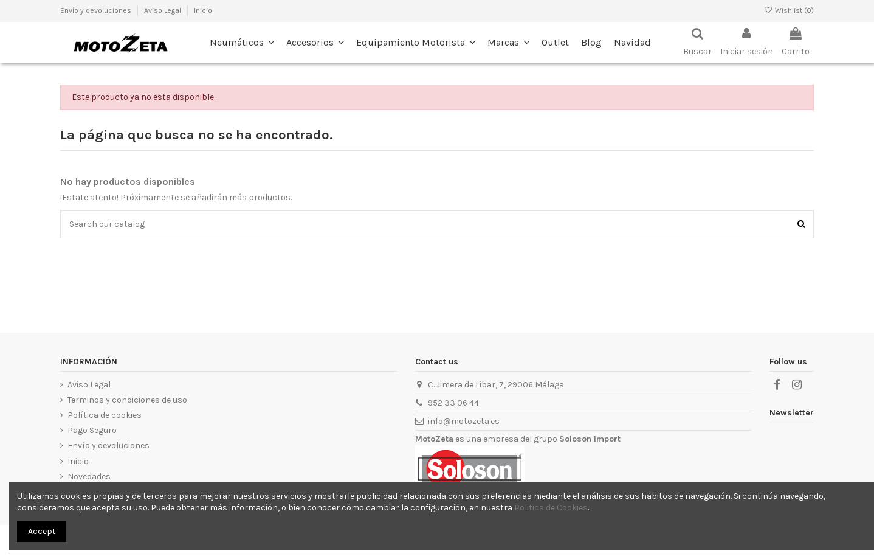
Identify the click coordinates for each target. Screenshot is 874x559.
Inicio (203, 10)
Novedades (89, 476)
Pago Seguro (92, 430)
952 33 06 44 (453, 403)
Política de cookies (104, 415)
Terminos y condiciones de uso (127, 400)
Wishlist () (789, 10)
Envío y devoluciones (108, 445)
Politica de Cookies (551, 507)
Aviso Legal (89, 385)
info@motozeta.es (464, 421)
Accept (42, 531)
